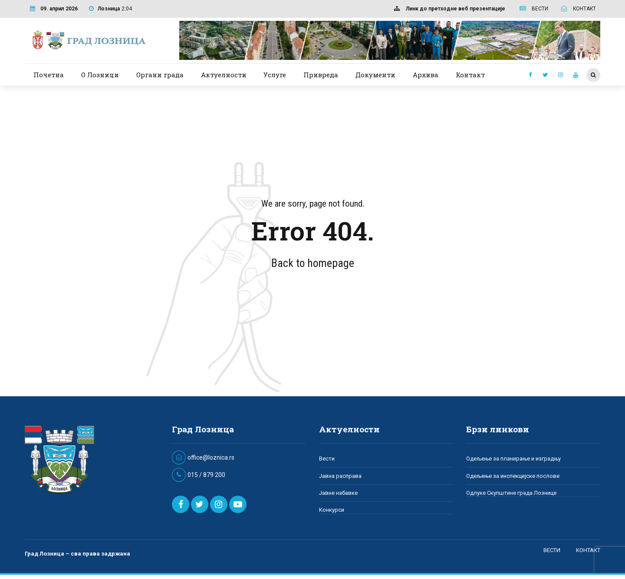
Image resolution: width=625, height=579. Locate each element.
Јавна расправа (340, 476)
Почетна (48, 74)
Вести (327, 458)
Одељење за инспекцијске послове (512, 476)
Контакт (470, 74)
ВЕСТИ (551, 550)
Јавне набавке (338, 493)
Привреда (320, 74)
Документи (375, 74)
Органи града (160, 74)
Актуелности (224, 74)
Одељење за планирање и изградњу (513, 458)
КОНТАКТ (588, 550)
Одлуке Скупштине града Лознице (511, 493)
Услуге (274, 74)
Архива (425, 74)
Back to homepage (312, 263)
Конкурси (331, 510)
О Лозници (100, 74)
